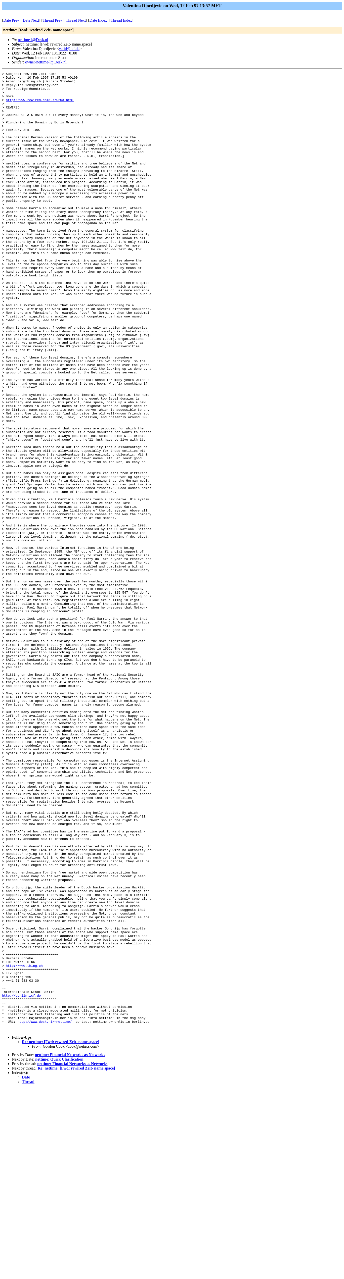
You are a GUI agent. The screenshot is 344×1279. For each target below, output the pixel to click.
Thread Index (121, 20)
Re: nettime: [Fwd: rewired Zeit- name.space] (60, 1233)
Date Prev (11, 20)
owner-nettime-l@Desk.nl (46, 62)
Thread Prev (52, 20)
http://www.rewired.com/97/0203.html (40, 105)
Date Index (98, 20)
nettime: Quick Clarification (59, 1250)
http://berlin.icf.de (21, 1180)
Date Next (31, 20)
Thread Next (76, 20)
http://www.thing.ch (24, 1144)
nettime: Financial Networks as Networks (70, 1246)
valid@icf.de (69, 49)
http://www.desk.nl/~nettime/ (44, 1212)
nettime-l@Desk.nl (33, 40)
